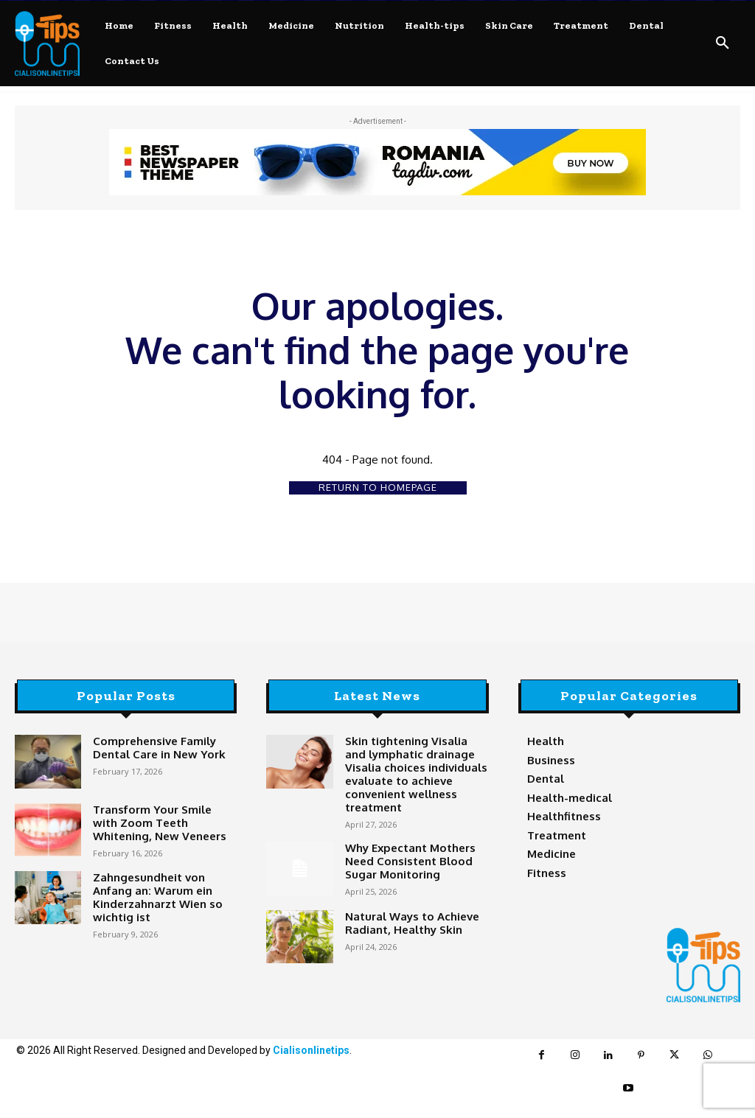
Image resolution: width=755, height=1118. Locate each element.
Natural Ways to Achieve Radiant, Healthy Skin (402, 899)
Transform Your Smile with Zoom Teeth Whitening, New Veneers (160, 820)
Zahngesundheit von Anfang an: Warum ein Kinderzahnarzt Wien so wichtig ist (164, 888)
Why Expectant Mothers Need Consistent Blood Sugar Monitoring (414, 837)
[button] (722, 43)
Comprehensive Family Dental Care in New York (163, 746)
